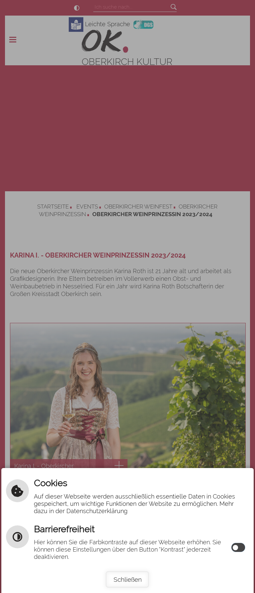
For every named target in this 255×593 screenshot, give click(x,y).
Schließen (128, 579)
